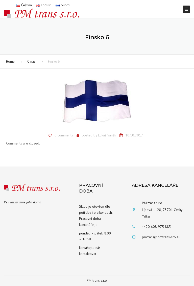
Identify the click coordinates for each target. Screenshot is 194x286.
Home (10, 61)
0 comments (64, 135)
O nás (31, 61)
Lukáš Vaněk (107, 135)
